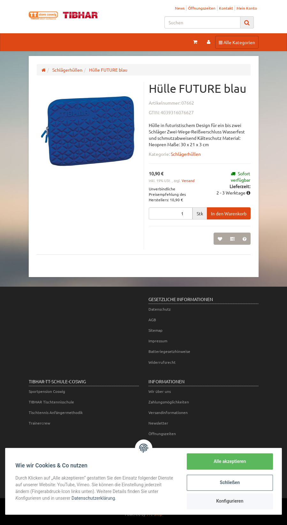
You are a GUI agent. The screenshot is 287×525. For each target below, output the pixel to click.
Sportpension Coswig (47, 391)
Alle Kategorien (236, 42)
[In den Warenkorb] (229, 213)
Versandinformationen (168, 412)
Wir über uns (159, 391)
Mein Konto (247, 8)
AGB (152, 319)
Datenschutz (159, 309)
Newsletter (158, 423)
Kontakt (226, 8)
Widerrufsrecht (162, 362)
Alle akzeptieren (229, 461)
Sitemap (155, 330)
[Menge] (171, 213)
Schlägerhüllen (186, 154)
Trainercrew (39, 423)
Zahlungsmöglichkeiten (168, 401)
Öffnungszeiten (201, 8)
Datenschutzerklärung (93, 498)
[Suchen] (202, 22)
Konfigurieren (229, 501)
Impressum (157, 340)
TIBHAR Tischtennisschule (51, 401)
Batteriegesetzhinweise (169, 351)
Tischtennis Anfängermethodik (56, 412)
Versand (188, 180)
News (180, 8)
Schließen (230, 482)
